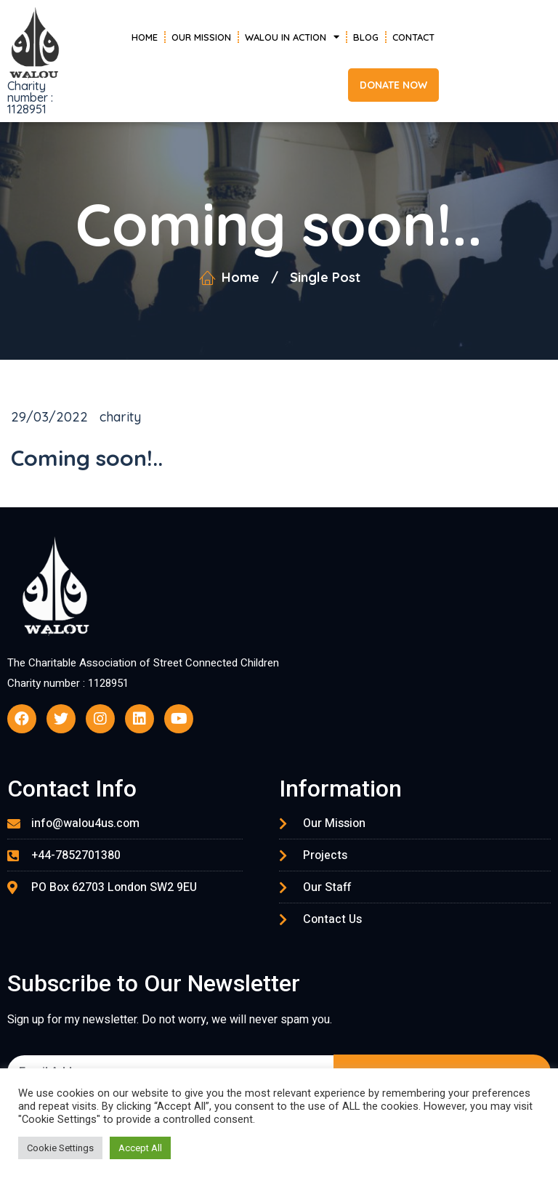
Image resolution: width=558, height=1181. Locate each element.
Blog (366, 37)
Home (145, 37)
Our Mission (201, 37)
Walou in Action (292, 37)
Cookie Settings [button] (60, 1147)
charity (120, 416)
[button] (393, 85)
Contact (413, 37)
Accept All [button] (140, 1147)
